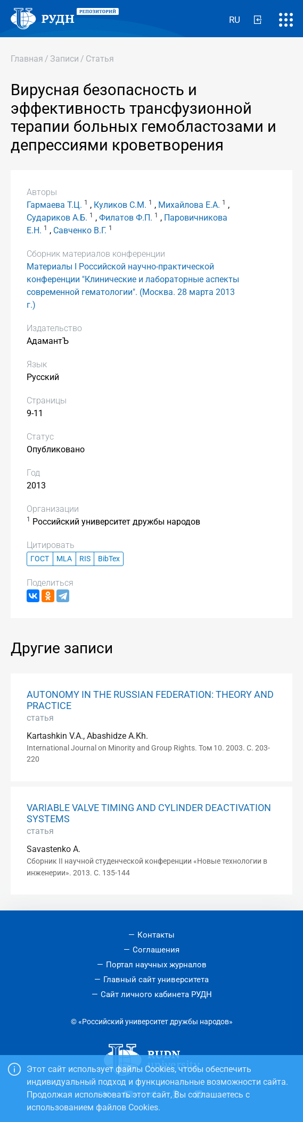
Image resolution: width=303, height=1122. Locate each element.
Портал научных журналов (156, 964)
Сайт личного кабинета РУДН (156, 994)
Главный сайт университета (156, 979)
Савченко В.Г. (80, 230)
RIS (85, 558)
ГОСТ (39, 558)
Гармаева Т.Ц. (54, 205)
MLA (64, 558)
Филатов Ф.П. (125, 218)
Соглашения (156, 950)
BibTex (109, 558)
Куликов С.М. (120, 205)
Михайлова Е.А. (189, 205)
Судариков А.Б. (57, 218)
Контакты (156, 935)
